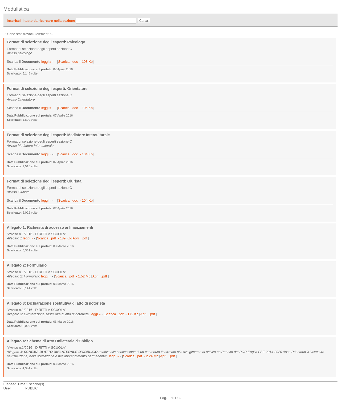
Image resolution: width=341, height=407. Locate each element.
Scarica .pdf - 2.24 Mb (140, 356)
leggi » (46, 62)
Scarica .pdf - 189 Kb (54, 238)
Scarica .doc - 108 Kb (75, 62)
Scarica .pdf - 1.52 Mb (72, 276)
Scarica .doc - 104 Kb (75, 154)
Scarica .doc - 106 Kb (75, 108)
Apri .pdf (80, 238)
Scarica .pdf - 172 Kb (122, 314)
